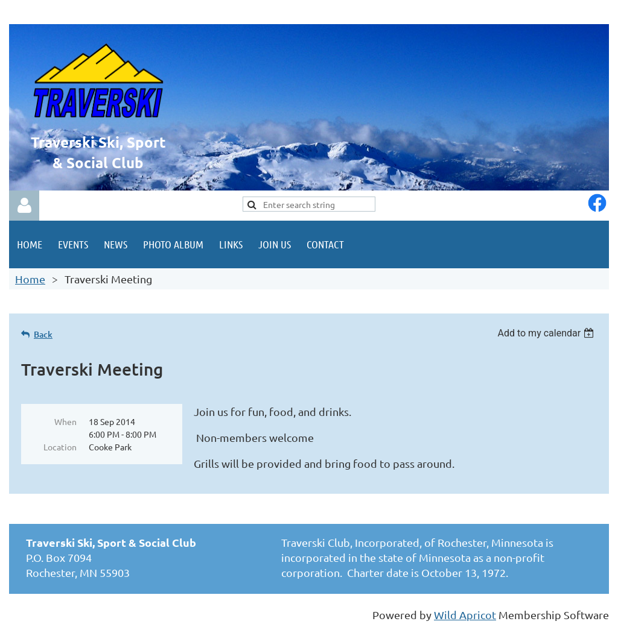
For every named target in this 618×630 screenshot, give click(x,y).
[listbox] (547, 333)
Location (60, 446)
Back (43, 334)
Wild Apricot (465, 614)
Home (30, 278)
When (65, 421)
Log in (24, 206)
